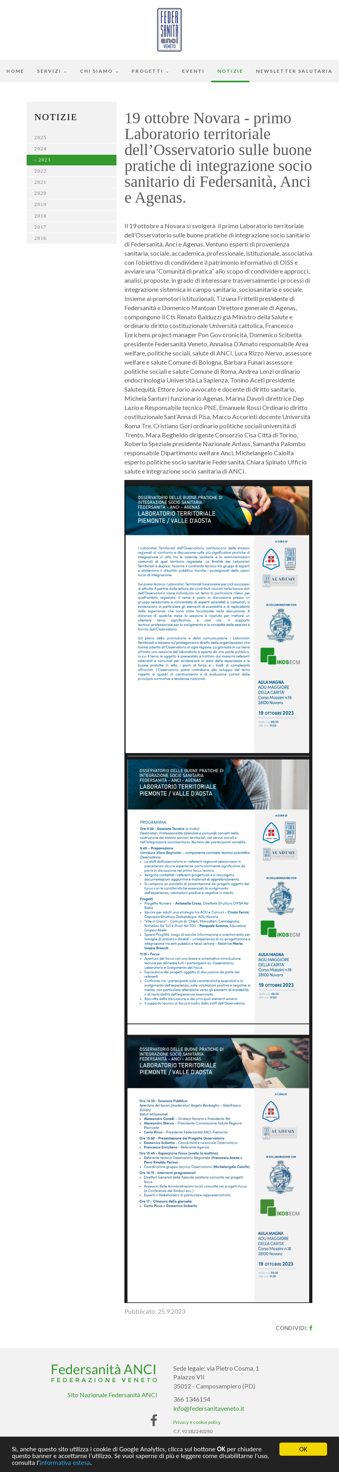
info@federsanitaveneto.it (208, 1408)
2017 (41, 227)
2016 (41, 238)
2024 (41, 148)
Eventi (193, 71)
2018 (41, 216)
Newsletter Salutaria (294, 71)
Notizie (230, 71)
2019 (41, 204)
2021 (41, 182)
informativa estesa (65, 1463)
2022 (41, 171)
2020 (41, 193)
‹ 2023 (43, 160)
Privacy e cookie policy (197, 1422)
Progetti (150, 71)
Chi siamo (99, 71)
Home (15, 71)
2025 (41, 137)
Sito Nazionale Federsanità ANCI (112, 1394)
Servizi (52, 71)
